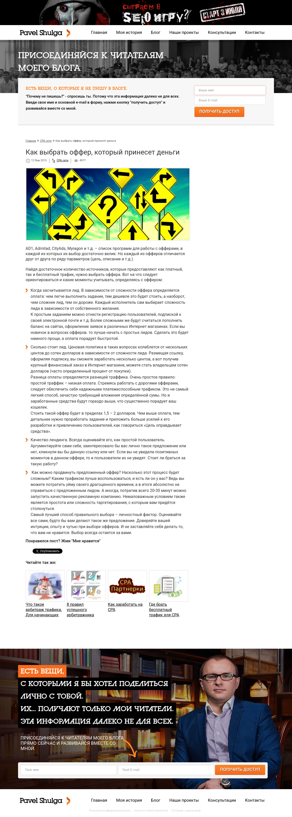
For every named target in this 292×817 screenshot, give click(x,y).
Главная (99, 32)
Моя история (129, 32)
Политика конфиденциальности (110, 810)
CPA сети (62, 160)
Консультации (222, 32)
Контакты (255, 32)
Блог (155, 32)
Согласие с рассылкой (185, 810)
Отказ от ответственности (151, 810)
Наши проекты (184, 32)
